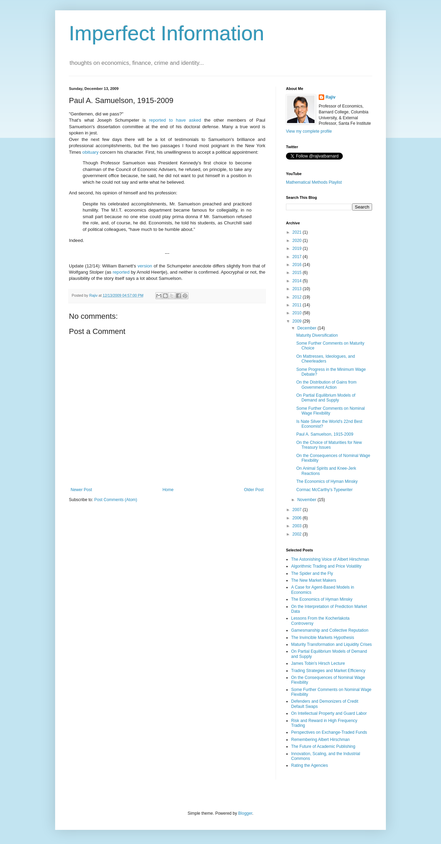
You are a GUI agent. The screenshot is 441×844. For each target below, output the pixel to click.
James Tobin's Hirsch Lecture (318, 663)
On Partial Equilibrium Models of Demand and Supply (325, 398)
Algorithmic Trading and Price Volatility (326, 566)
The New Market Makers (313, 580)
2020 (298, 240)
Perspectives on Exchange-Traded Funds (329, 732)
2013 (298, 288)
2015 (298, 272)
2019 (298, 248)
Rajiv (331, 97)
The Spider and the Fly (312, 573)
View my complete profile (309, 131)
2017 (298, 256)
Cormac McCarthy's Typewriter (324, 489)
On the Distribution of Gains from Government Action (326, 384)
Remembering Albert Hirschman (320, 739)
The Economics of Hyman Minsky (327, 481)
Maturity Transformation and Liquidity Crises (331, 644)
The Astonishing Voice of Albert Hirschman (330, 559)
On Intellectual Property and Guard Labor (329, 713)
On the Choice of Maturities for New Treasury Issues (329, 445)
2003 (298, 525)
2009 (298, 321)
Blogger (245, 813)
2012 (298, 297)
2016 (298, 264)
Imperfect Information (166, 33)
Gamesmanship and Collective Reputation (329, 630)
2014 (298, 280)
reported (121, 272)
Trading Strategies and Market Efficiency (328, 670)
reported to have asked (175, 120)
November (307, 499)
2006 (298, 518)
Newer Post (81, 489)
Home (168, 489)
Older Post (254, 489)
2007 (298, 509)
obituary (90, 152)
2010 (298, 313)
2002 (298, 534)
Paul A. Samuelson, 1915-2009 (324, 434)
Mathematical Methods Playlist (314, 182)
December (307, 328)
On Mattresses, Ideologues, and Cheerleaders (325, 359)
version (144, 265)
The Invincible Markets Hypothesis (322, 637)
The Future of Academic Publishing (323, 746)
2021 (298, 232)
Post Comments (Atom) (115, 499)
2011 (298, 305)
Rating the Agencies (309, 765)
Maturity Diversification (317, 335)
